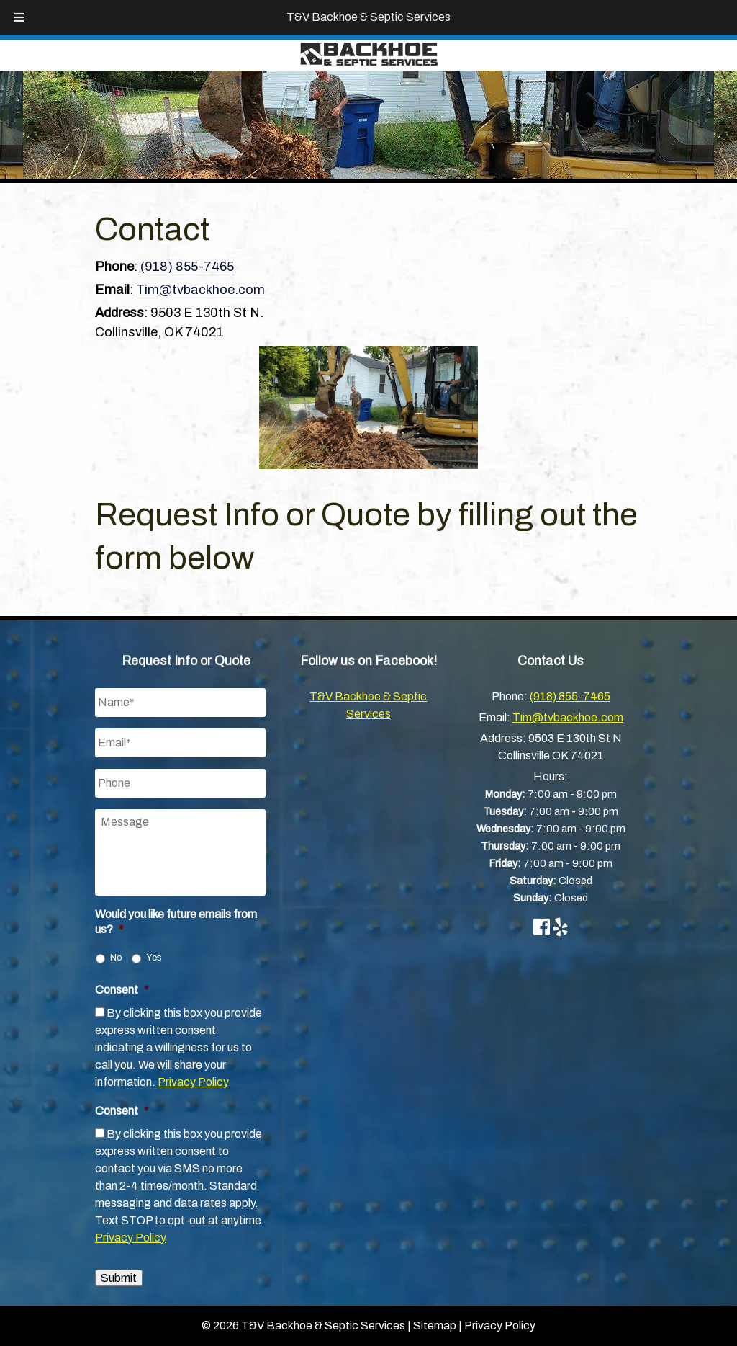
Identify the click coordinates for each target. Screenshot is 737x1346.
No (116, 958)
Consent (122, 990)
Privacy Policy (193, 1082)
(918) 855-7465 (187, 266)
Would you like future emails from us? (176, 921)
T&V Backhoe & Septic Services (368, 17)
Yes (153, 958)
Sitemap (434, 1325)
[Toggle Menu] (19, 17)
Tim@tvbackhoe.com (200, 289)
